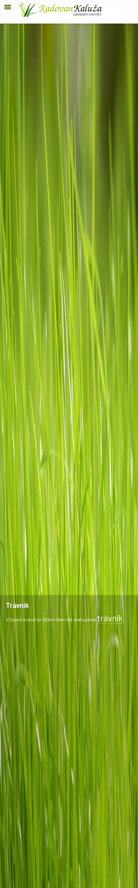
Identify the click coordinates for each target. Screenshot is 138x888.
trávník (110, 617)
